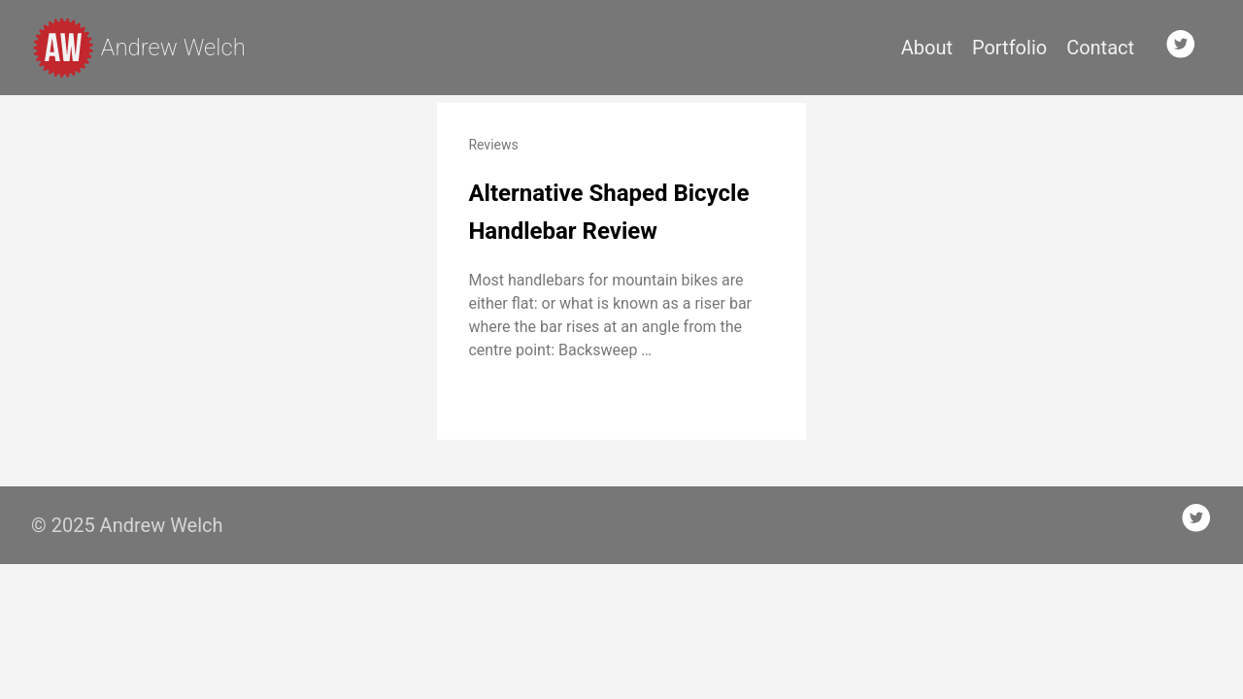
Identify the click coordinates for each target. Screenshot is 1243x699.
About (927, 47)
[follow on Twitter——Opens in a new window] (1186, 47)
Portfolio (1009, 47)
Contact (1100, 47)
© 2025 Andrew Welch (127, 525)
